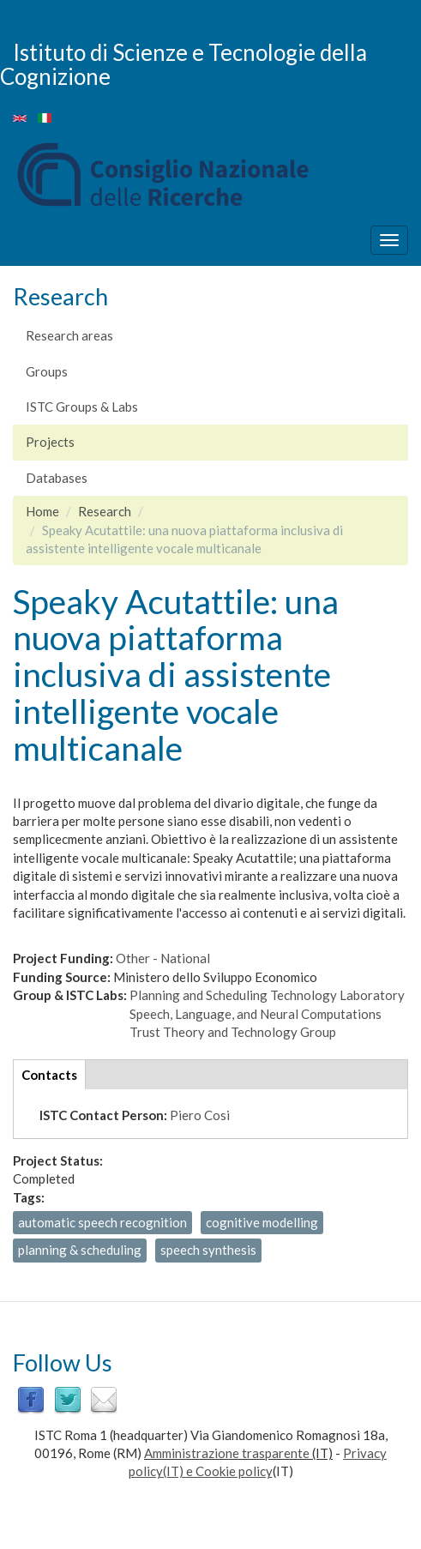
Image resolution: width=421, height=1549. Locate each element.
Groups (47, 371)
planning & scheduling (79, 1249)
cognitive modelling (262, 1222)
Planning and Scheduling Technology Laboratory (267, 995)
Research (104, 511)
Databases (56, 477)
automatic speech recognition (102, 1222)
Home (42, 511)
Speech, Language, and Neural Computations (255, 1014)
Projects (50, 441)
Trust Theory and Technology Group (232, 1032)
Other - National (163, 958)
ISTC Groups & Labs (82, 406)
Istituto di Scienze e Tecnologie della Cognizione (183, 64)
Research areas (69, 335)
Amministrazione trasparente (227, 1453)
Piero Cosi (200, 1115)
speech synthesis (208, 1249)
